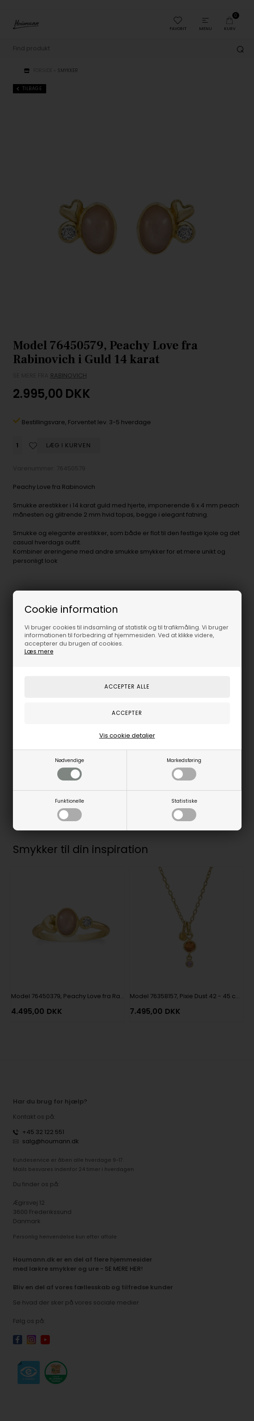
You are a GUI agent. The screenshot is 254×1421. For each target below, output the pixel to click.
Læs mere (39, 651)
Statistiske (184, 809)
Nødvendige (69, 769)
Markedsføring (184, 769)
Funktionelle (69, 809)
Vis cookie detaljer (127, 735)
